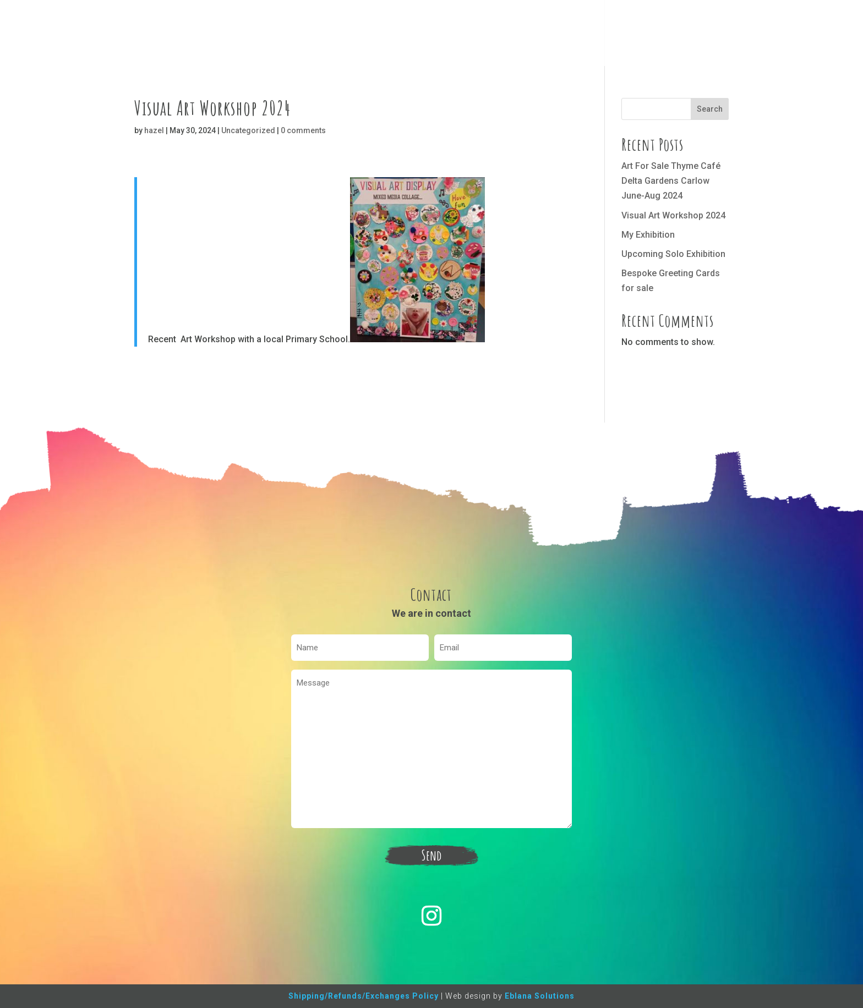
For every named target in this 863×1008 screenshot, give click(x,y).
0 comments (303, 130)
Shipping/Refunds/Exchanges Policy (363, 995)
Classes (584, 34)
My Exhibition (648, 234)
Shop (547, 34)
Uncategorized (248, 130)
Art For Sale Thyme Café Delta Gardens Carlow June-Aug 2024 (670, 181)
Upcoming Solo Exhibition (673, 254)
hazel (154, 130)
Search (710, 109)
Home (515, 34)
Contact (659, 34)
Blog (622, 34)
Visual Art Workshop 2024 (673, 215)
